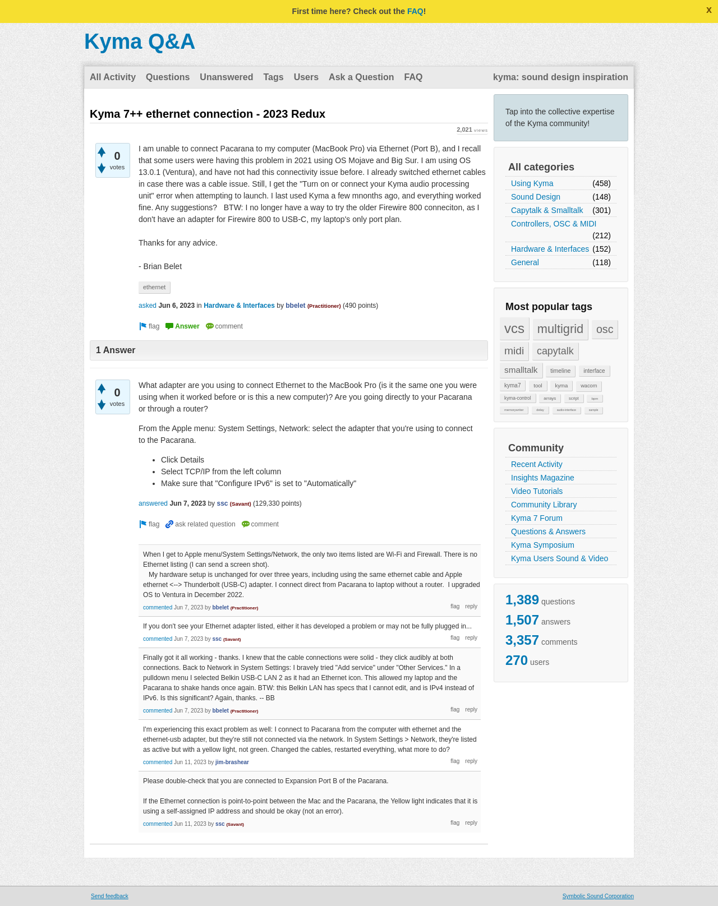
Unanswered (226, 77)
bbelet (295, 305)
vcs (514, 328)
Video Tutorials (537, 491)
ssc (222, 503)
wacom (589, 386)
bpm (594, 398)
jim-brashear (232, 762)
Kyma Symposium (542, 544)
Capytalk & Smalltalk (547, 210)
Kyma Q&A (140, 41)
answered (153, 503)
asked (148, 305)
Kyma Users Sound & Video (559, 558)
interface (594, 371)
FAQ (415, 11)
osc (605, 329)
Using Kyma (532, 183)
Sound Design (535, 196)
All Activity (113, 77)
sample (594, 410)
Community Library (544, 504)
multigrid (560, 329)
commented (157, 607)
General (525, 262)
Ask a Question (361, 77)
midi (514, 351)
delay (540, 410)
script (574, 398)
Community (536, 448)
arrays (550, 398)
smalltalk (521, 370)
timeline (560, 370)
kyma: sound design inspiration (560, 77)
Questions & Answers (548, 531)
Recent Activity (537, 464)
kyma (561, 385)
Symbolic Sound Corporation (598, 896)
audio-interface (566, 410)
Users (306, 77)
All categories (541, 167)
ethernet (154, 287)
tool (537, 385)
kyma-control (517, 398)
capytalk (555, 351)
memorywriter (513, 410)
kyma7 (512, 385)
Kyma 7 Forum (537, 518)
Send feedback (109, 896)
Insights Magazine (542, 477)
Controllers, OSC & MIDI (553, 223)
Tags (273, 77)
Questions (168, 77)
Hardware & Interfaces (550, 248)
